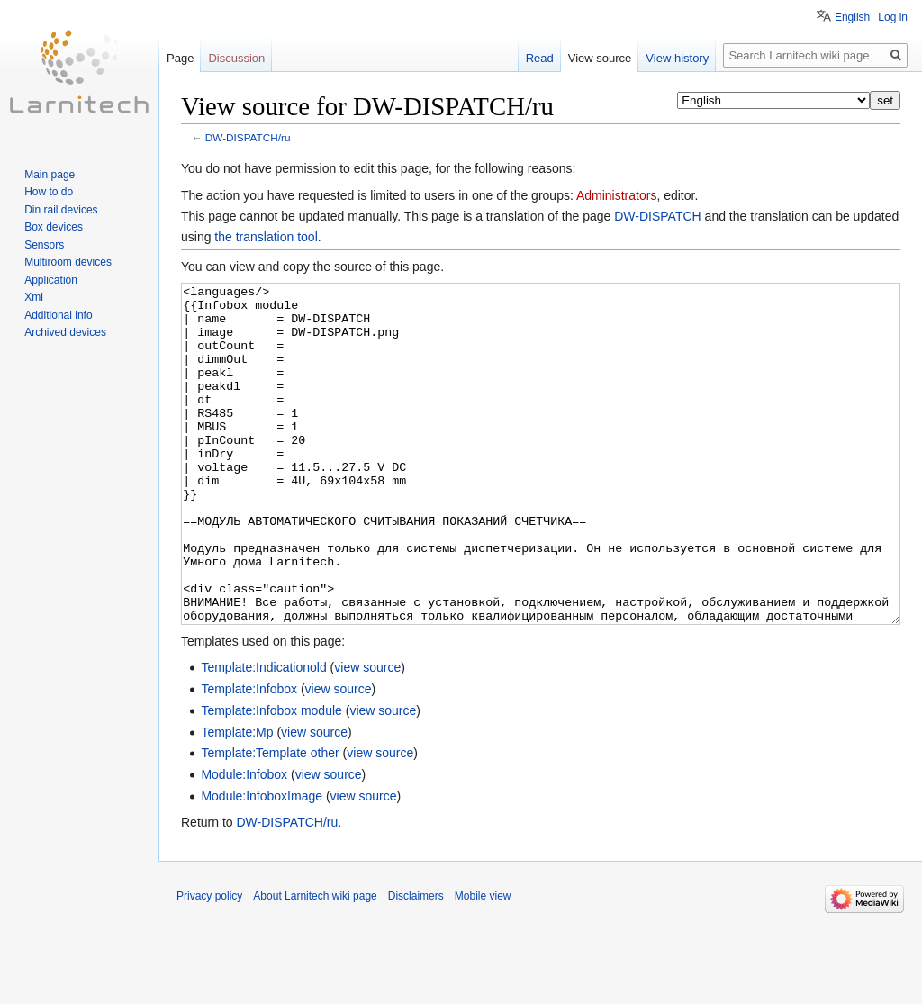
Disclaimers (416, 963)
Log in (893, 17)
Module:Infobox (244, 842)
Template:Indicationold (263, 735)
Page (180, 58)
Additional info (58, 315)
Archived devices (65, 332)
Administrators (616, 195)
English (852, 17)
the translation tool (265, 237)
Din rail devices (60, 210)
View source (600, 58)
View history (677, 58)
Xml (33, 297)
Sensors (44, 245)
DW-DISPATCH (657, 216)
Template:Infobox (249, 756)
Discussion (236, 58)
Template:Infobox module (271, 778)
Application (50, 280)
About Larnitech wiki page (314, 963)
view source (367, 735)
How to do (48, 191)
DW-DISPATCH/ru (248, 137)
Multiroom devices (68, 262)
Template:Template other (270, 820)
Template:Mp (237, 799)
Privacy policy (209, 963)
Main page (49, 174)
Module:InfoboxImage (261, 863)
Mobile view (483, 963)
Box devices (53, 227)
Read (540, 58)
